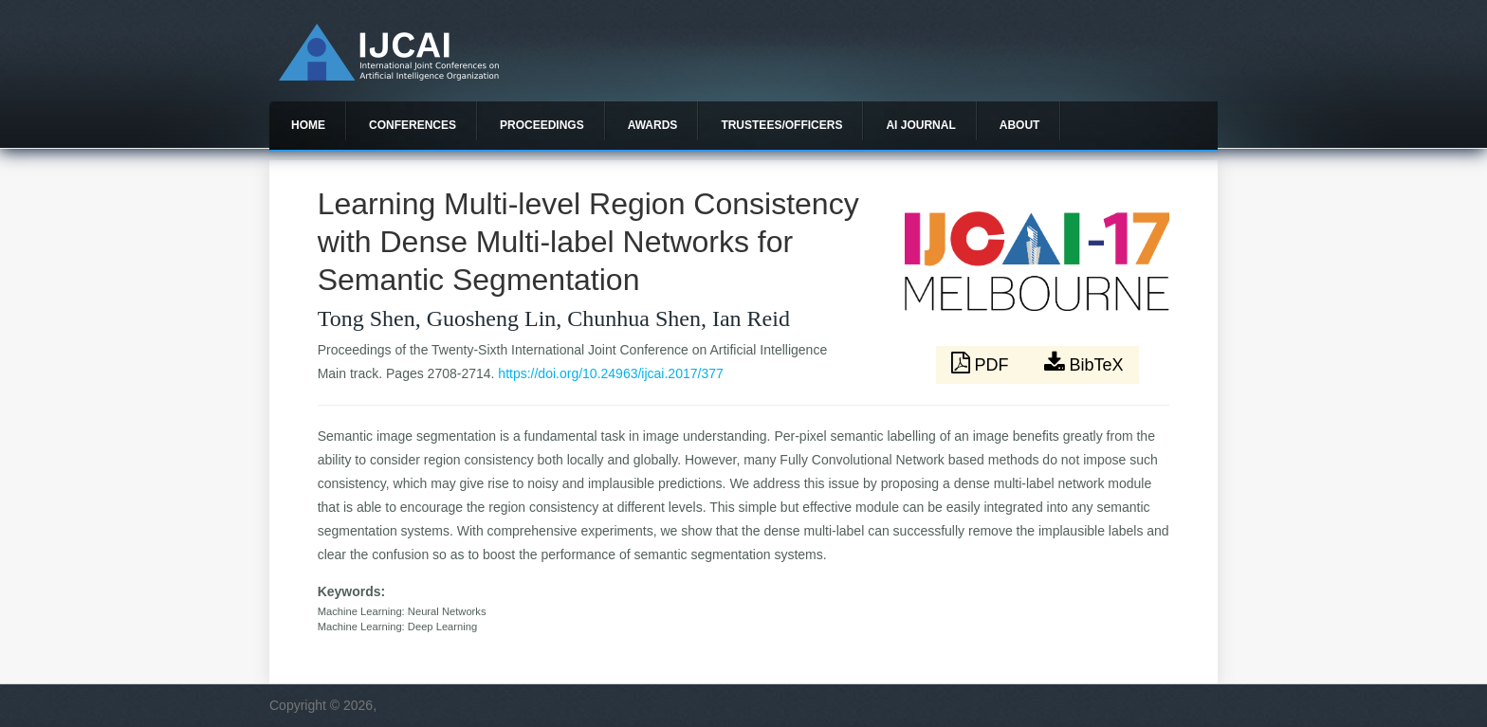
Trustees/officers (781, 125)
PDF (982, 363)
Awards (653, 125)
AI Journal (920, 125)
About (1020, 125)
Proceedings (542, 125)
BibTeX (1084, 363)
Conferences (412, 125)
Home (308, 125)
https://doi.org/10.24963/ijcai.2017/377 (610, 373)
